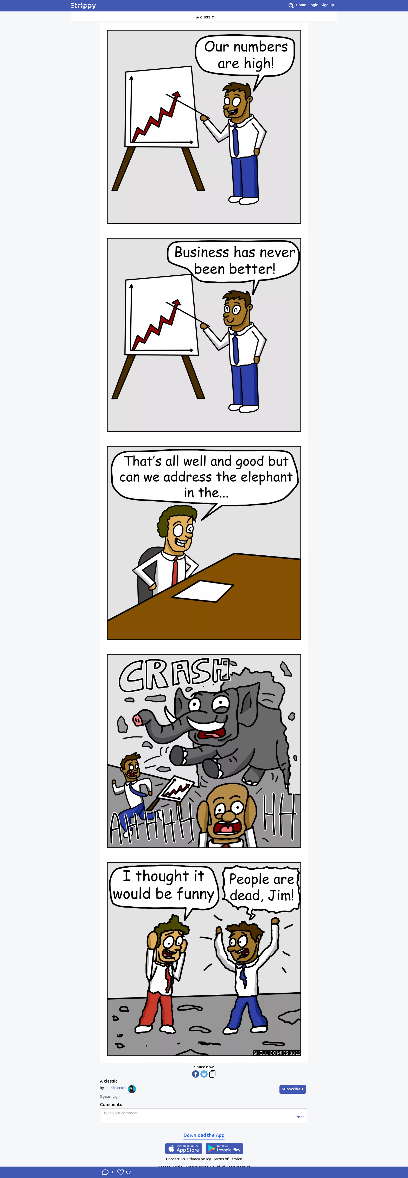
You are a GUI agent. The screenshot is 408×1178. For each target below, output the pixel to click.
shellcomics (116, 1088)
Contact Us (175, 1159)
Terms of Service (227, 1159)
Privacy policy (199, 1159)
